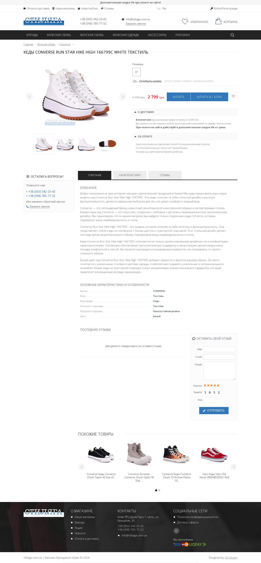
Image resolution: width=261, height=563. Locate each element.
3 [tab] (86, 143)
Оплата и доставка (87, 538)
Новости (80, 533)
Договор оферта (188, 522)
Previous (29, 97)
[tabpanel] (76, 94)
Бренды (79, 522)
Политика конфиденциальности (197, 517)
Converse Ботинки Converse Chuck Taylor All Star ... (139, 477)
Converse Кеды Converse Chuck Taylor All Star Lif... (101, 475)
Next (123, 97)
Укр (159, 8)
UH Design (231, 557)
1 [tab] (44, 143)
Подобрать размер (150, 81)
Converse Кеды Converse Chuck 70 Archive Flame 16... (176, 477)
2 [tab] (65, 143)
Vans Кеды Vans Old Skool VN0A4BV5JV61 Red (214, 475)
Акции (78, 528)
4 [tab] (107, 143)
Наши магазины (85, 517)
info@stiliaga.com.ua (134, 535)
